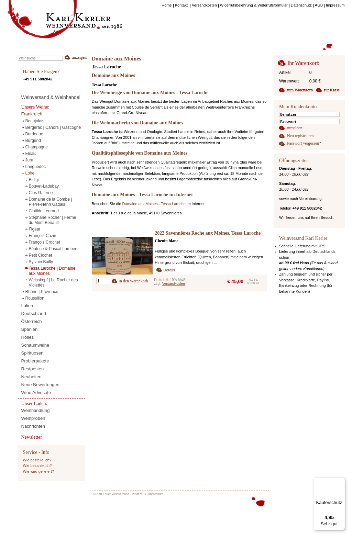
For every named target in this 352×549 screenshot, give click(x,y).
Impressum (155, 494)
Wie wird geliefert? (38, 471)
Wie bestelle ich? (37, 460)
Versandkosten (173, 283)
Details (169, 270)
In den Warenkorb (133, 281)
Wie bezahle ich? (37, 465)
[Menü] (341, 481)
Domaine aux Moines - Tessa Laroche (153, 204)
